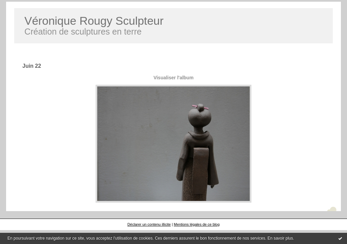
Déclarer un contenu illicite (149, 224)
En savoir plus (280, 238)
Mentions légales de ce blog (197, 224)
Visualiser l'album (173, 77)
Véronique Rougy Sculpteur (94, 21)
